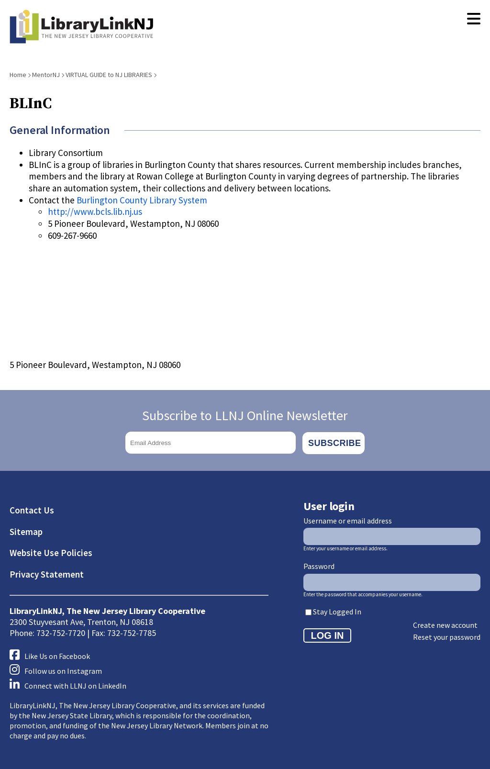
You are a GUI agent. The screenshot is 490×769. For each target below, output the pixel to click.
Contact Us (32, 509)
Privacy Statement (47, 573)
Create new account (445, 624)
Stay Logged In (337, 610)
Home (18, 74)
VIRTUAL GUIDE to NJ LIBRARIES (109, 74)
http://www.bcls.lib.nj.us (95, 211)
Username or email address (347, 519)
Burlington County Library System (142, 200)
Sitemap (26, 530)
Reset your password (446, 636)
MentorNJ (46, 74)
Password (318, 565)
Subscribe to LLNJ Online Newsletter (245, 415)
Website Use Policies (51, 552)
